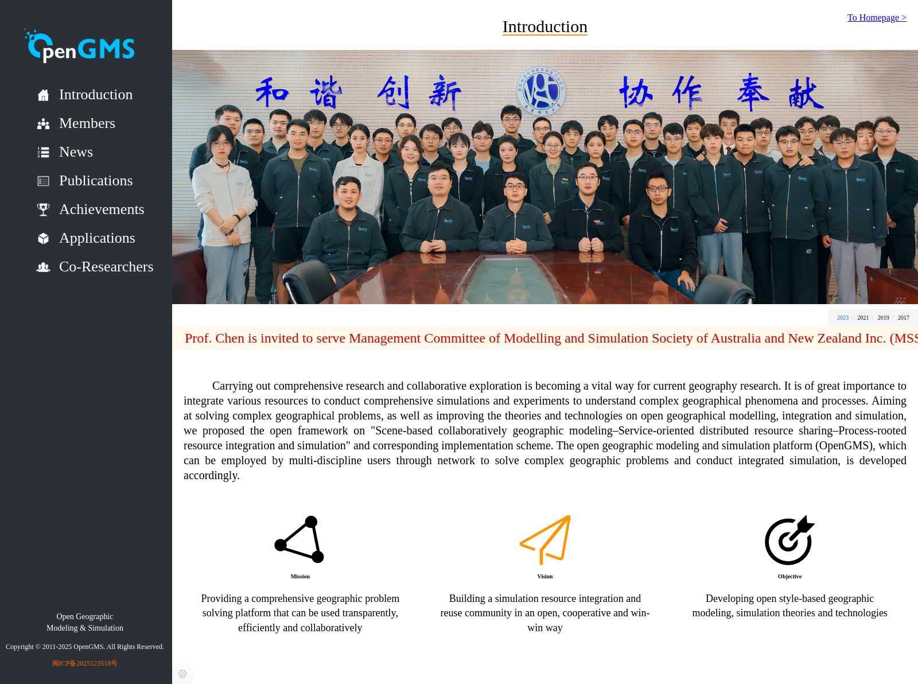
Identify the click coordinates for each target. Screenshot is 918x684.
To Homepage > (877, 17)
